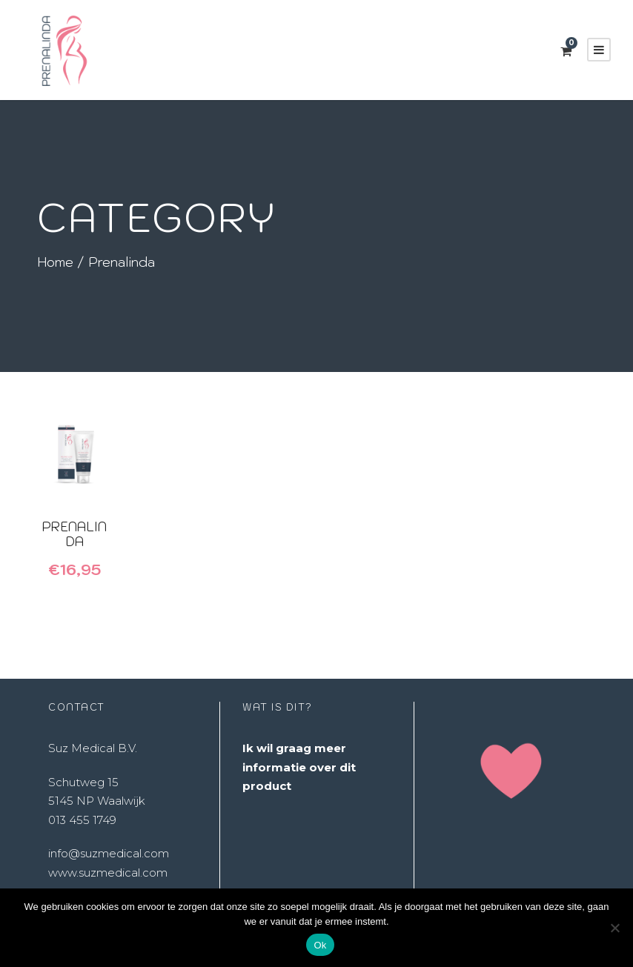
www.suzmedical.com (108, 872)
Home (55, 261)
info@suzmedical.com (108, 853)
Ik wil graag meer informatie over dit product (299, 767)
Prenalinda (74, 534)
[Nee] (614, 927)
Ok (320, 945)
